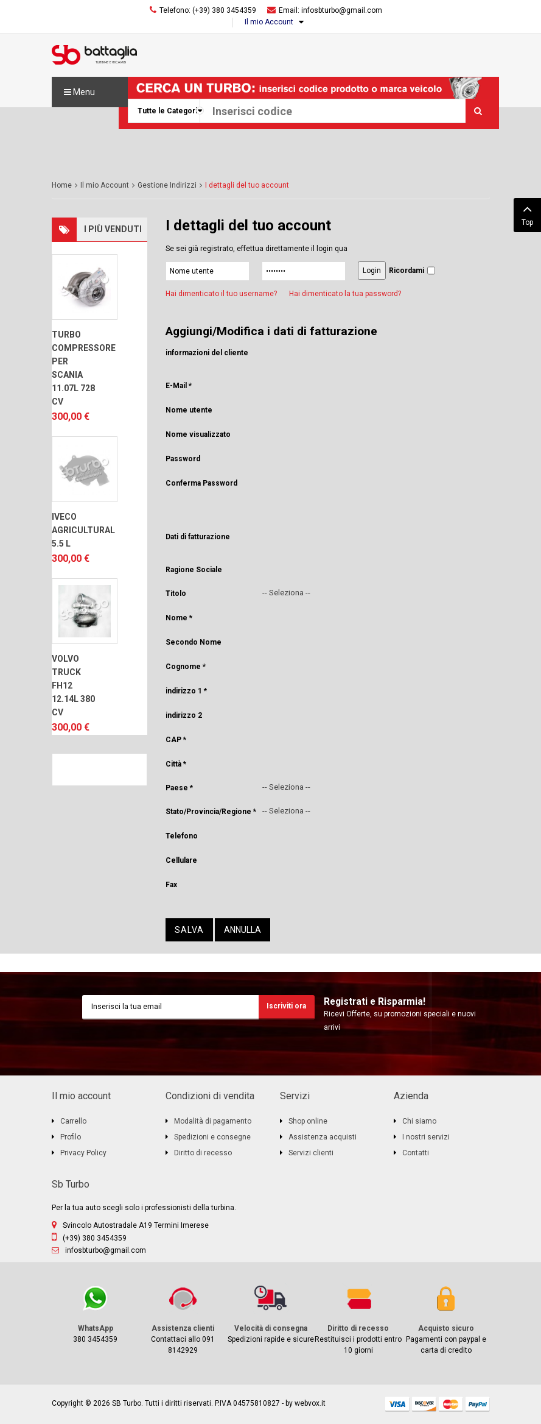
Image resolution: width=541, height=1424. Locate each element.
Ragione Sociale (194, 569)
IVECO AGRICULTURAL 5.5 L (76, 530)
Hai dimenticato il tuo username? (221, 293)
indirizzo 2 (184, 715)
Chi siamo (419, 1121)
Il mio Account (269, 22)
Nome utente (189, 410)
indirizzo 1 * (186, 691)
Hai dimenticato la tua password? (345, 293)
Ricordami (406, 270)
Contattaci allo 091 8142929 (183, 1319)
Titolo (176, 593)
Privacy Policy (83, 1153)
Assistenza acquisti (322, 1137)
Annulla (242, 930)
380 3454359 (95, 1313)
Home (62, 185)
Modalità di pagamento (212, 1121)
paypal (478, 1404)
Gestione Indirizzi (167, 185)
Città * (176, 764)
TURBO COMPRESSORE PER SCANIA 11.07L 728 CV (76, 368)
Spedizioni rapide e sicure (271, 1313)
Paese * (179, 788)
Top (527, 214)
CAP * (176, 739)
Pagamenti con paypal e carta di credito (446, 1319)
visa (397, 1404)
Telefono (182, 836)
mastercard (451, 1404)
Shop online (307, 1121)
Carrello (73, 1121)
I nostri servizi (426, 1137)
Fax (171, 884)
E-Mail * (179, 385)
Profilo (70, 1137)
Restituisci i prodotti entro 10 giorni (358, 1319)
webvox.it (310, 1403)
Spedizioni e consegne (212, 1137)
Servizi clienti (310, 1153)
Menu (79, 92)
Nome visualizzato (198, 434)
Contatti (415, 1153)
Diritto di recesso (203, 1153)
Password (183, 459)
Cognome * (186, 666)
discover (424, 1404)
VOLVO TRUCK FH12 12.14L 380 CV (73, 685)
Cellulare (181, 860)
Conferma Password (201, 483)
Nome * (179, 618)
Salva (189, 930)
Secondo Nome (194, 642)
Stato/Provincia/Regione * (211, 811)
